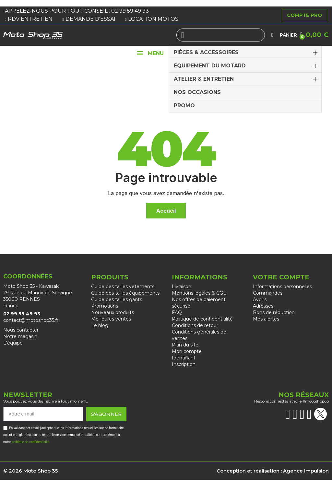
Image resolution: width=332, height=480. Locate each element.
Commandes (267, 293)
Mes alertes (266, 319)
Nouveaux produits (112, 312)
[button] (314, 34)
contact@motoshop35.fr (30, 320)
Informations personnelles (282, 286)
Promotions (104, 306)
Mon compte (187, 351)
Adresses (263, 306)
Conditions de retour (195, 325)
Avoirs (260, 299)
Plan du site (185, 345)
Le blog (99, 325)
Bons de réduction (274, 312)
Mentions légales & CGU (199, 293)
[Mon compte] (272, 35)
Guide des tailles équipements (125, 293)
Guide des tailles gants (116, 299)
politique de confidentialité (31, 442)
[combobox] (220, 35)
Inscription (184, 364)
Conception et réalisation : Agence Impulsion (273, 471)
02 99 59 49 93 (130, 11)
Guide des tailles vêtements (122, 286)
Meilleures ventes (111, 319)
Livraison (181, 286)
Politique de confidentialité (202, 319)
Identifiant (184, 358)
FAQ (177, 312)
